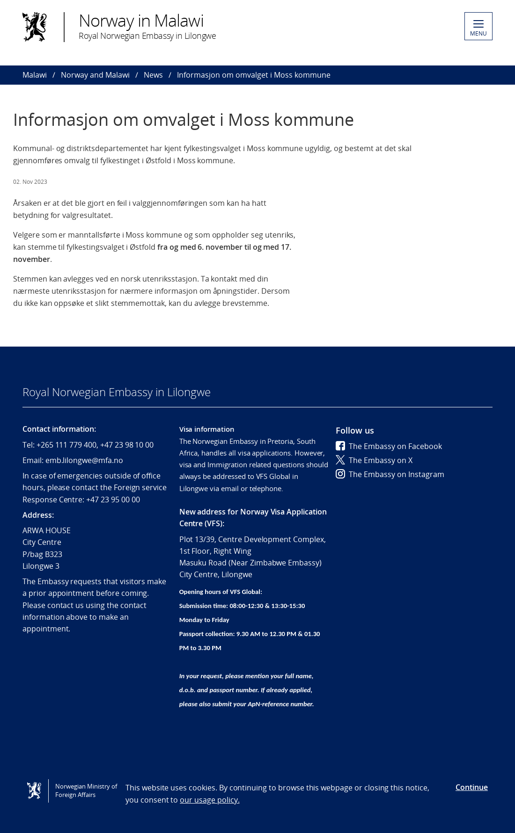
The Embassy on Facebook (389, 446)
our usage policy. (209, 800)
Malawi (34, 75)
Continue (472, 787)
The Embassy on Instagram (390, 474)
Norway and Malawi (95, 75)
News (153, 75)
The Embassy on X (374, 460)
